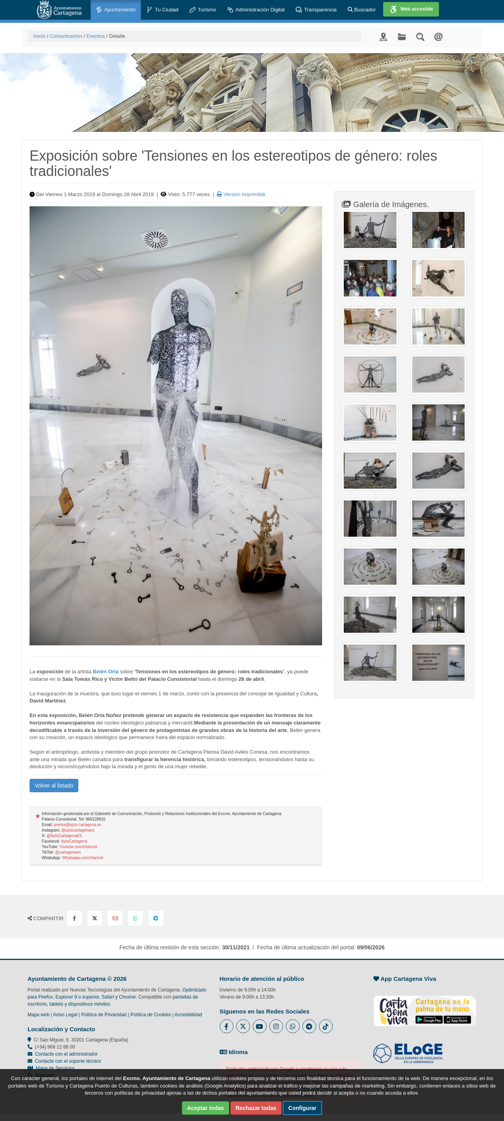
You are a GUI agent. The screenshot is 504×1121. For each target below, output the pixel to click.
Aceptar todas (205, 1108)
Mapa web (38, 1014)
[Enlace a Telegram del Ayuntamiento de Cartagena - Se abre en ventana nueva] (309, 1026)
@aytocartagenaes (77, 830)
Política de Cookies (150, 1014)
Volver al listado (54, 785)
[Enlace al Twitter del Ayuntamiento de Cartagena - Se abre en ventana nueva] (243, 1026)
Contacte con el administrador (66, 1054)
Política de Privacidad (103, 1014)
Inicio (39, 36)
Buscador (362, 10)
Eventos (95, 36)
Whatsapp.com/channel (83, 858)
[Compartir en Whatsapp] (135, 918)
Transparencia (316, 10)
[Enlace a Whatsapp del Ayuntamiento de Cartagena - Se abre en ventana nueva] (293, 1026)
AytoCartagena (74, 841)
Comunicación (66, 36)
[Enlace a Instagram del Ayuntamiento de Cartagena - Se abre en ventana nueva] (276, 1026)
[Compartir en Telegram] (156, 918)
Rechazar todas (255, 1108)
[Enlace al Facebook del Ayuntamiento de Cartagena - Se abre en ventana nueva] (226, 1026)
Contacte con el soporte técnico (68, 1061)
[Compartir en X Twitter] (95, 918)
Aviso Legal (65, 1014)
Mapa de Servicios (51, 1068)
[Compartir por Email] (115, 918)
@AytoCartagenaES (64, 836)
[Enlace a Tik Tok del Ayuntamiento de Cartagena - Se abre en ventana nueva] (326, 1026)
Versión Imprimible (241, 194)
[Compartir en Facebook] (74, 918)
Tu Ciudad (162, 10)
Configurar (302, 1108)
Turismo (202, 10)
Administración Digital (256, 10)
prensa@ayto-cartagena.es (78, 825)
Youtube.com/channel (78, 847)
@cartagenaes (68, 852)
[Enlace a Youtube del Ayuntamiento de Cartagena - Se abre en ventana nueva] (260, 1026)
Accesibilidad (188, 1014)
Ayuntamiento (115, 10)
